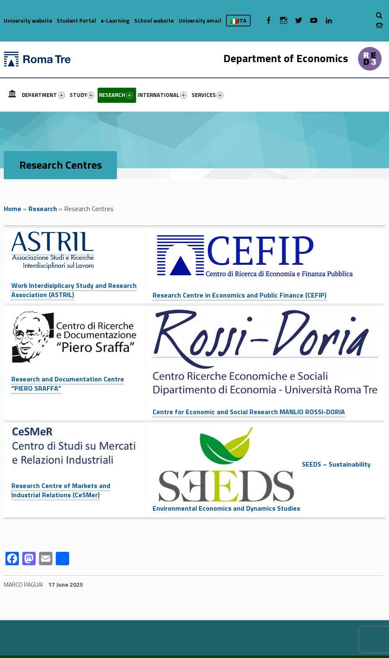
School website (154, 20)
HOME (12, 94)
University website (28, 20)
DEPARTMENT (43, 95)
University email (200, 20)
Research (43, 209)
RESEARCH (116, 95)
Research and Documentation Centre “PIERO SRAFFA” (67, 383)
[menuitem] (12, 95)
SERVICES (207, 95)
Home (12, 209)
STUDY (82, 95)
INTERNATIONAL (162, 95)
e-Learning (115, 20)
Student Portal (76, 20)
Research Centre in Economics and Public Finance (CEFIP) (240, 295)
